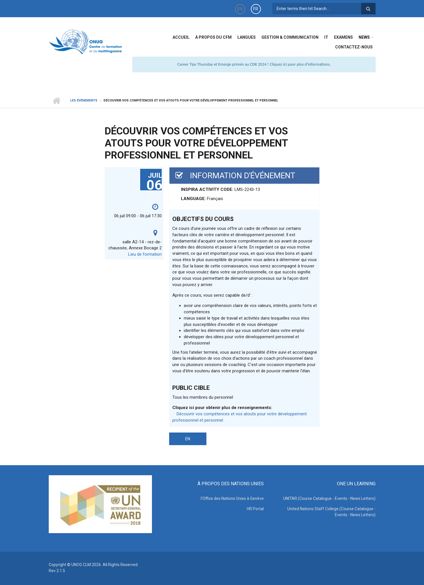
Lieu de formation (145, 254)
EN (240, 8)
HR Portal (255, 508)
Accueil (181, 37)
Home (57, 100)
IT (326, 37)
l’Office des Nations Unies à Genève (232, 498)
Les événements (83, 100)
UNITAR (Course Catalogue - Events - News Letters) (329, 498)
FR (255, 8)
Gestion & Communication (290, 37)
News (364, 37)
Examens (343, 37)
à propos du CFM (213, 37)
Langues (246, 37)
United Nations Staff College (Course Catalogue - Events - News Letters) (331, 511)
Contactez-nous (354, 47)
